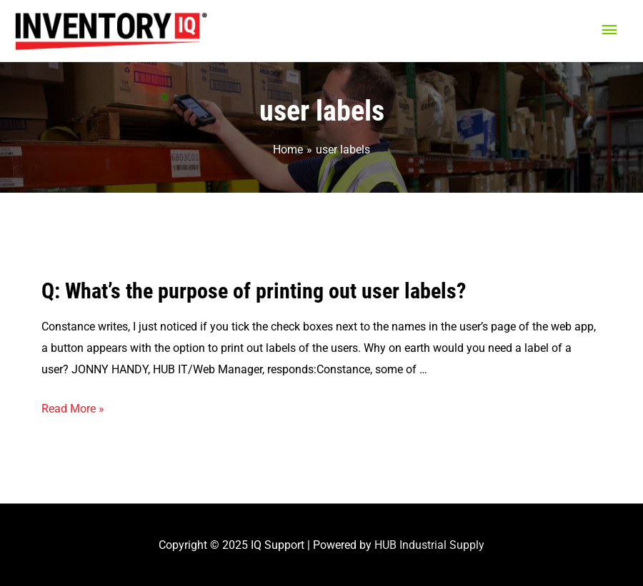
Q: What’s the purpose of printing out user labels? (253, 290)
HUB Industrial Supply (429, 545)
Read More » (72, 408)
